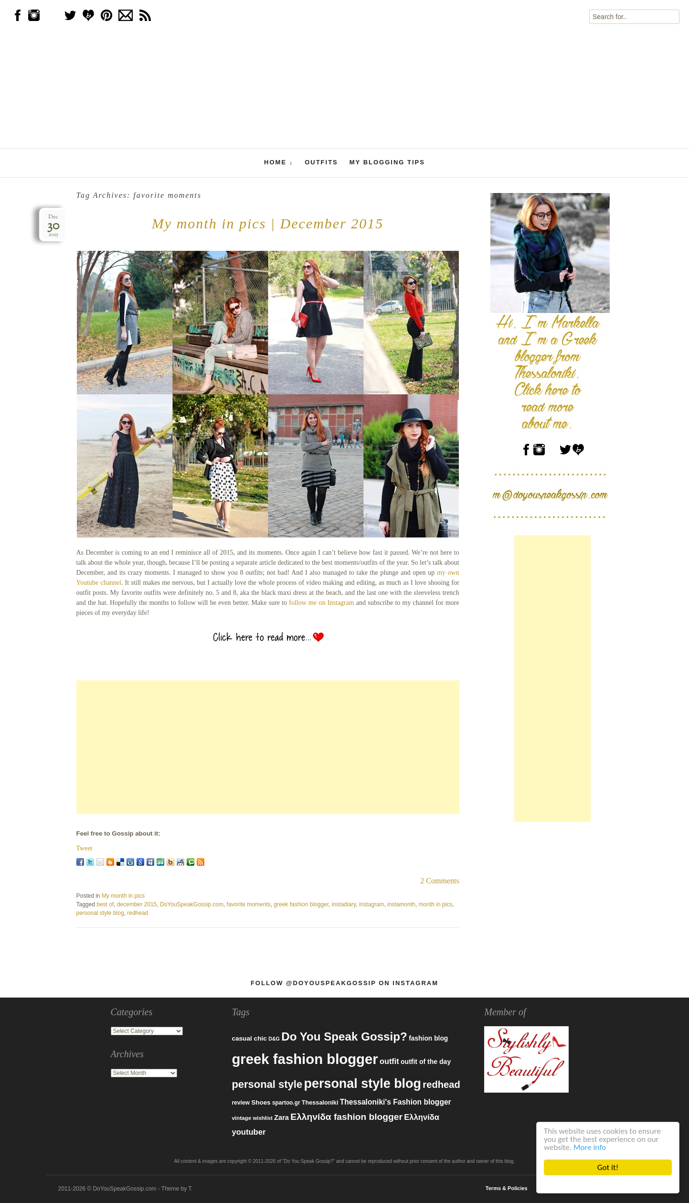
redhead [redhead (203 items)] (441, 1084)
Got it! (607, 1167)
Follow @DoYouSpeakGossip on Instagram (344, 983)
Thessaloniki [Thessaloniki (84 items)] (320, 1102)
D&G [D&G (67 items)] (274, 1039)
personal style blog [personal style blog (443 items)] (362, 1083)
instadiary (344, 904)
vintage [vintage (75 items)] (241, 1118)
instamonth (401, 904)
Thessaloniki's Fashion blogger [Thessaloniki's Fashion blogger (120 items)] (395, 1102)
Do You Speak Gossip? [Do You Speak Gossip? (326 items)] (344, 1036)
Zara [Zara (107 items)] (281, 1117)
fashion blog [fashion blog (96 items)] (428, 1038)
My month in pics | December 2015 (267, 223)
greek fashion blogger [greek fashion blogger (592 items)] (305, 1059)
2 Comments (439, 881)
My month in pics (123, 895)
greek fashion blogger (301, 904)
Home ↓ (278, 162)
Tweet (84, 848)
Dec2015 (53, 226)
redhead (137, 913)
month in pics (436, 904)
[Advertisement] (267, 747)
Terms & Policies (507, 1188)
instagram (371, 904)
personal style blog (100, 913)
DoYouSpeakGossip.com (191, 904)
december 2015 (137, 904)
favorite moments (249, 904)
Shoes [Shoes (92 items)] (260, 1102)
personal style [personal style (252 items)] (267, 1084)
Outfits (321, 162)
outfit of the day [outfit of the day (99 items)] (426, 1061)
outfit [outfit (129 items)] (389, 1061)
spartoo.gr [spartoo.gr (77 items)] (286, 1102)
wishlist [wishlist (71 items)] (263, 1118)
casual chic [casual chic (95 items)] (249, 1038)
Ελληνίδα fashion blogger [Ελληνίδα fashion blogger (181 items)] (346, 1117)
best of (105, 904)
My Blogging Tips (387, 162)
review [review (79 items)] (241, 1102)
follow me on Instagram (321, 602)
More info (589, 1147)
